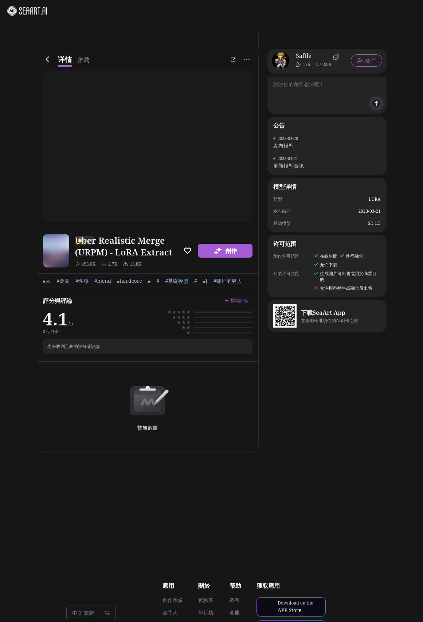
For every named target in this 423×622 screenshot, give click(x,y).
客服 (235, 612)
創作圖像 (172, 600)
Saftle (304, 55)
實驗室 (206, 600)
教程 (235, 600)
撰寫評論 (236, 300)
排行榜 (206, 612)
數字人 (170, 612)
